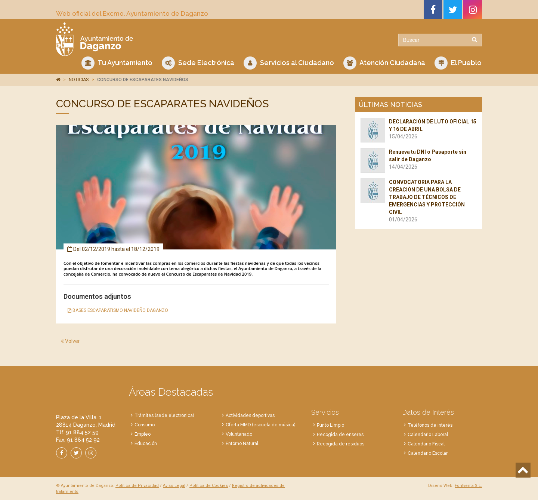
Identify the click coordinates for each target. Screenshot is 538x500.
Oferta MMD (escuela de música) (260, 424)
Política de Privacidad (137, 485)
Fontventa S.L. (468, 485)
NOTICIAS (79, 79)
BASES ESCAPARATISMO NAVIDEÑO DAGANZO (118, 310)
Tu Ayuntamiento (116, 63)
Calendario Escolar (428, 453)
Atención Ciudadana (384, 63)
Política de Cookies (208, 485)
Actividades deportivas (250, 415)
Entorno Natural (242, 443)
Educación (145, 443)
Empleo (142, 434)
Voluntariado (239, 434)
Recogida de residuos (340, 444)
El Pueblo (458, 63)
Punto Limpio (330, 425)
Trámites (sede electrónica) (164, 415)
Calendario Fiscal (426, 444)
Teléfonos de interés (430, 425)
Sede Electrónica (198, 63)
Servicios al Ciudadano (289, 63)
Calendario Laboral (428, 434)
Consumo (144, 424)
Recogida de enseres (340, 434)
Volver (70, 341)
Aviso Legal (174, 485)
